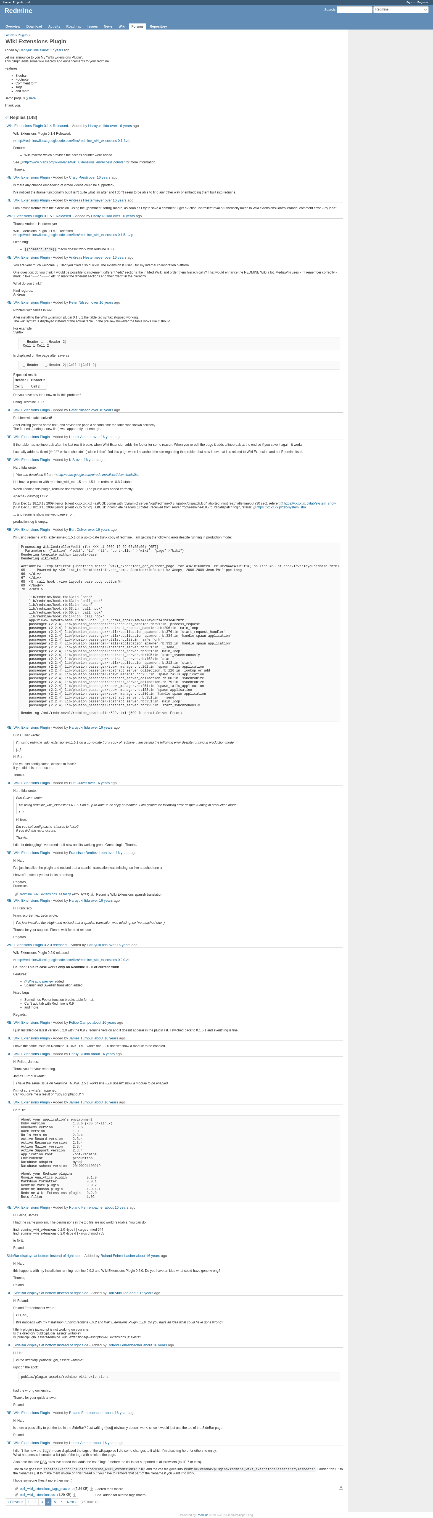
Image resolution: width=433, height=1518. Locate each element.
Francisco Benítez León (88, 853)
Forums (137, 26)
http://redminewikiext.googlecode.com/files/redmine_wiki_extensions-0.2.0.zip (73, 960)
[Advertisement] (375, 116)
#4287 (54, 452)
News (108, 26)
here (32, 98)
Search (329, 10)
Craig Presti (78, 177)
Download (34, 26)
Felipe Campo (80, 1022)
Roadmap (73, 26)
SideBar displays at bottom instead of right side (44, 1256)
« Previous (15, 1502)
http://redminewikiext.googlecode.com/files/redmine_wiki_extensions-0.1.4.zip (73, 141)
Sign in (410, 2)
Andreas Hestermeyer (86, 200)
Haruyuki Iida (29, 50)
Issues (93, 26)
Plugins (23, 35)
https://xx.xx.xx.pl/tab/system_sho (281, 507)
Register (423, 2)
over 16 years (121, 126)
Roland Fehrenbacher (86, 1207)
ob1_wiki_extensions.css (38, 1495)
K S (72, 460)
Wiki (121, 26)
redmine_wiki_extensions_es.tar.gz (45, 894)
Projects (18, 2)
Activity (54, 26)
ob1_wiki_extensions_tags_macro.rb (46, 1489)
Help (28, 2)
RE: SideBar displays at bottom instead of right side (47, 1293)
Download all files (341, 1488)
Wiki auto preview (41, 981)
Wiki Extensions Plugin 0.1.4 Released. (38, 126)
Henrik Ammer (80, 437)
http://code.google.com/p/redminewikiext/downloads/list (97, 475)
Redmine (202, 1515)
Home (7, 2)
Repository (158, 26)
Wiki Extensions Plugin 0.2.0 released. (37, 945)
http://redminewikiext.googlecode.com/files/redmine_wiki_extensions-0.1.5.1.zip (75, 235)
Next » (72, 1502)
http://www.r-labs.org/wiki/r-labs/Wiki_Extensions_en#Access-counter (74, 162)
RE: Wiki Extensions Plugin (28, 177)
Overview (13, 26)
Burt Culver (78, 529)
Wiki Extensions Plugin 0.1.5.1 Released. (39, 216)
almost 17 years (51, 50)
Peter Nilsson (79, 302)
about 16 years (104, 1022)
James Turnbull (81, 1038)
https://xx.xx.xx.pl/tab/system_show (310, 503)
